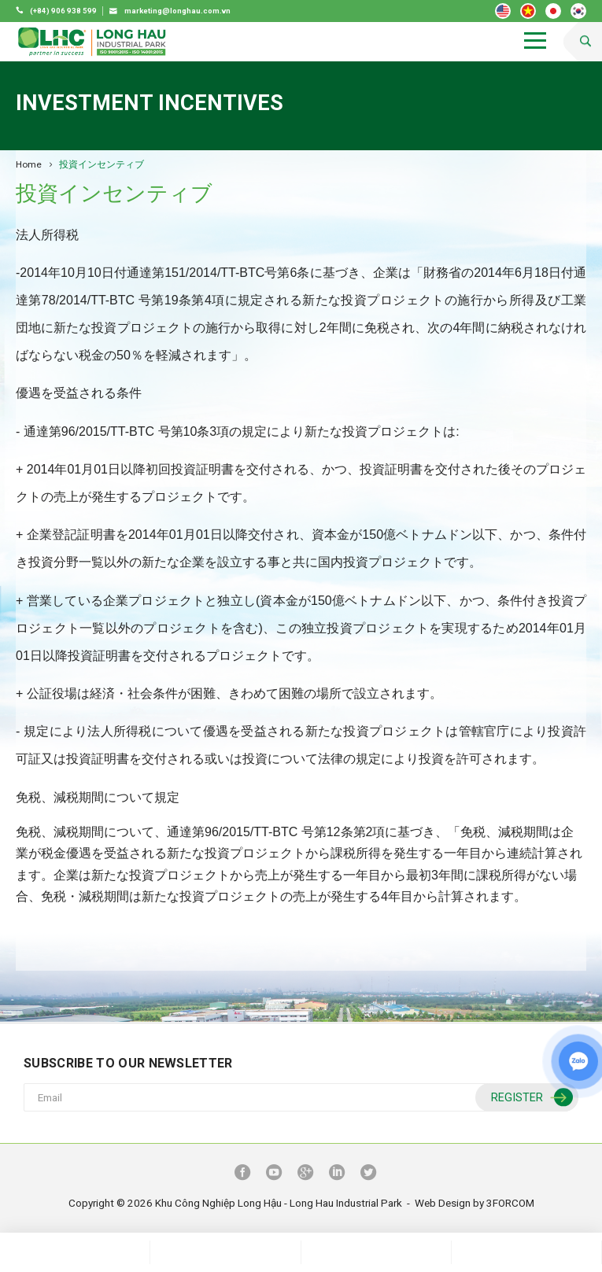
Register (530, 1097)
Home (29, 164)
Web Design (443, 1202)
